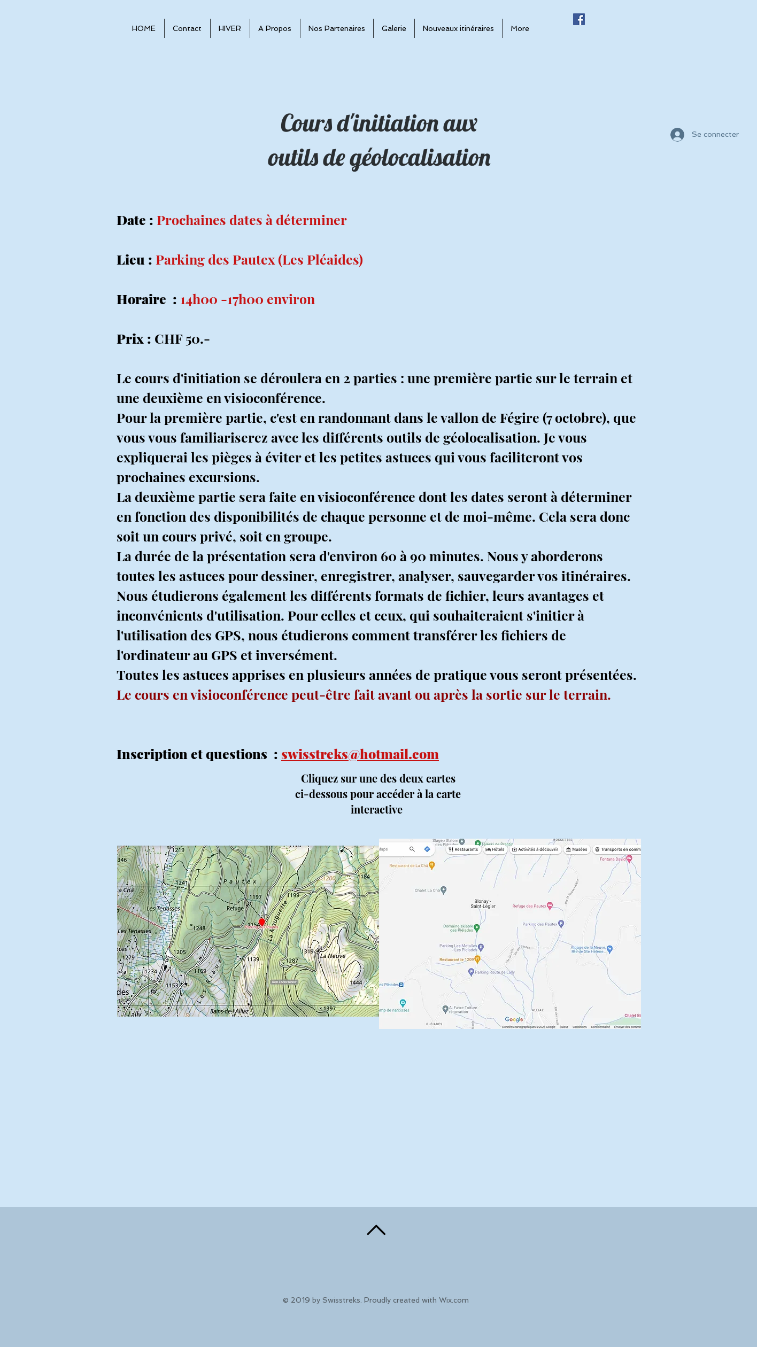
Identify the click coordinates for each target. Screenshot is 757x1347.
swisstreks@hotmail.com (360, 753)
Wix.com (454, 1300)
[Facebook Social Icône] (579, 19)
